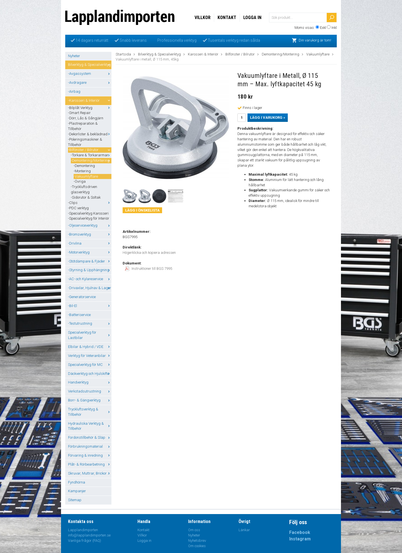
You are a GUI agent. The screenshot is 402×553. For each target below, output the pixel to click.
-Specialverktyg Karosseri (88, 213)
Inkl (334, 27)
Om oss (194, 530)
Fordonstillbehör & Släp (89, 437)
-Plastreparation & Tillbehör (83, 126)
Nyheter (74, 56)
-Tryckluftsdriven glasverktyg (84, 189)
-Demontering (84, 166)
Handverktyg (89, 382)
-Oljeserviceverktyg (89, 225)
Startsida (123, 54)
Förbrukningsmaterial (89, 446)
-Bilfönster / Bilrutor (89, 150)
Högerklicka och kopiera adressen (149, 252)
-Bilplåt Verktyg (89, 108)
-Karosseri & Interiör (89, 100)
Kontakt (227, 17)
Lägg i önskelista (142, 210)
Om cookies (197, 546)
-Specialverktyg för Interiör (88, 218)
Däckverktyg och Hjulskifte (89, 373)
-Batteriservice (79, 315)
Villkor (203, 17)
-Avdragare (89, 82)
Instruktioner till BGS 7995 (148, 268)
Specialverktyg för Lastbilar (89, 335)
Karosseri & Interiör (203, 54)
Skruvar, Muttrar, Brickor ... (89, 473)
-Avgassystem (89, 73)
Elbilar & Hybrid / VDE (89, 347)
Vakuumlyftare (317, 54)
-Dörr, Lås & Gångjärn (85, 118)
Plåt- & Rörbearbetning (89, 464)
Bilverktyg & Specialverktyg (89, 64)
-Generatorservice (82, 297)
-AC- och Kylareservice (89, 279)
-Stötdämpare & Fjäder (89, 261)
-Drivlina (89, 243)
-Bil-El (89, 306)
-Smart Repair (79, 113)
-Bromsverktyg (89, 234)
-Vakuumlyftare (86, 176)
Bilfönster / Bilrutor (240, 54)
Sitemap (74, 500)
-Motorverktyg (89, 252)
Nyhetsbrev (197, 540)
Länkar (244, 530)
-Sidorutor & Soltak (85, 197)
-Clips (89, 203)
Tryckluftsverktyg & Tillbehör (89, 412)
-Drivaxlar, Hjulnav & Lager (89, 288)
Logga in (252, 17)
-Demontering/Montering (91, 160)
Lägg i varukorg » (267, 117)
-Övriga (80, 181)
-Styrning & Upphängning (89, 270)
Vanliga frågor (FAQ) (84, 540)
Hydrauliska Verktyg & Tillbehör (89, 426)
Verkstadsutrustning (89, 391)
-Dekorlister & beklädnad (89, 134)
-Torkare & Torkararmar (91, 155)
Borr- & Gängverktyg (89, 400)
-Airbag (74, 91)
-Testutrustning (89, 323)
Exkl (323, 27)
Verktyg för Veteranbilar (89, 356)
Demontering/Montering (280, 54)
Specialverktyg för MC (89, 365)
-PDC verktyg (78, 208)
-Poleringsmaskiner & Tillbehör (85, 142)
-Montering (82, 171)
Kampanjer (77, 491)
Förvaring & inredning (89, 455)
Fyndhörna (76, 482)
